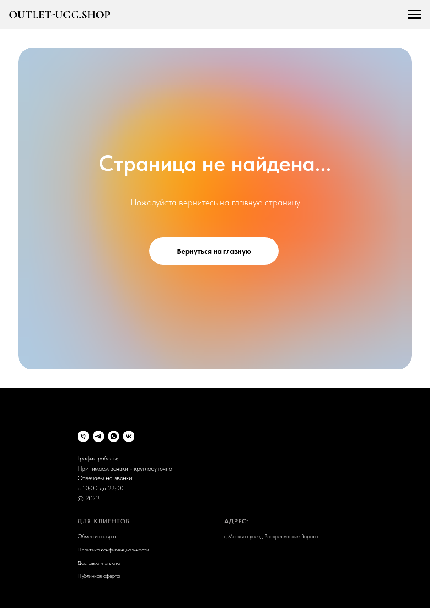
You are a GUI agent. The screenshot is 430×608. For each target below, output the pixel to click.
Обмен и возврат (97, 536)
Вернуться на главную (214, 251)
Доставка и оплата (99, 563)
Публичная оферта (99, 576)
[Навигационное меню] (414, 14)
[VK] (128, 436)
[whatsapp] (113, 436)
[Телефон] (83, 436)
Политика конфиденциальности (113, 549)
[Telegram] (98, 436)
